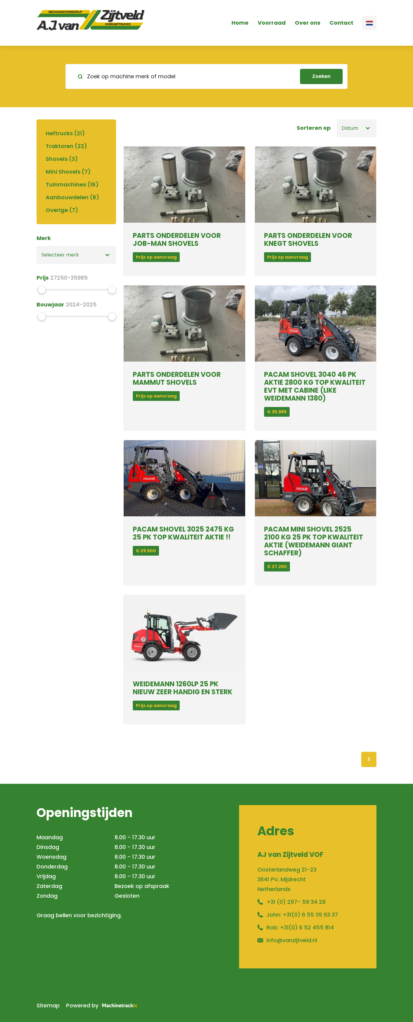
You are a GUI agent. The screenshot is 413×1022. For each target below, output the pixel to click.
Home (240, 23)
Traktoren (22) (66, 146)
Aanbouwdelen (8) (72, 197)
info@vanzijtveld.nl (292, 940)
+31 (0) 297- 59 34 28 (296, 902)
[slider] (42, 290)
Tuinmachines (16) (72, 184)
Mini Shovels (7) (68, 171)
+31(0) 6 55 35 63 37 (310, 914)
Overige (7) (62, 210)
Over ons (307, 23)
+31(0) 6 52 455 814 (307, 927)
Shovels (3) (62, 159)
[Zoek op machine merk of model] (185, 76)
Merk (44, 238)
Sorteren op (314, 128)
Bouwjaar (50, 304)
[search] (206, 76)
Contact (341, 23)
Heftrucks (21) (65, 133)
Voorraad (272, 23)
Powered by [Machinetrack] (103, 1005)
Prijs (43, 277)
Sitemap (48, 1005)
